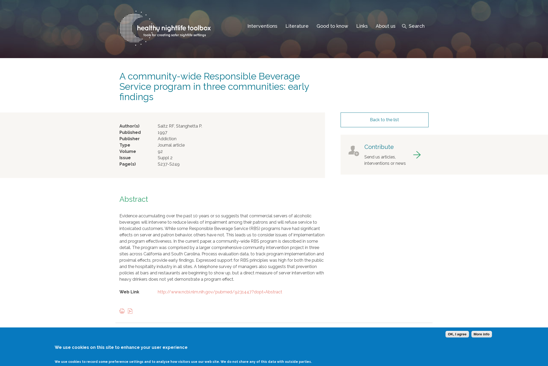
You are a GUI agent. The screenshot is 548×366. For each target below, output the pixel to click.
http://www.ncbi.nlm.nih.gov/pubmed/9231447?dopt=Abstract (220, 291)
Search (417, 26)
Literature (297, 26)
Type (124, 145)
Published (130, 132)
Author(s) (129, 126)
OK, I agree (457, 338)
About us (386, 26)
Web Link (129, 291)
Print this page (123, 311)
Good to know (332, 26)
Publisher (129, 138)
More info (482, 338)
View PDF (131, 311)
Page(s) (127, 164)
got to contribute (385, 155)
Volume (127, 151)
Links (362, 26)
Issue (125, 157)
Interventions (262, 26)
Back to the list (384, 119)
